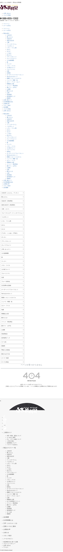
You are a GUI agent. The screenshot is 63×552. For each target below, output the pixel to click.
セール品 (3, 342)
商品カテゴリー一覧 (9, 447)
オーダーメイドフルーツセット (15, 74)
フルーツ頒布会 (5, 281)
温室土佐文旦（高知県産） (8, 205)
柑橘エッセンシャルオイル (14, 78)
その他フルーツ (11, 67)
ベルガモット (10, 46)
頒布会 (8, 151)
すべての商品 (5, 362)
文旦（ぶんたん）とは (10, 523)
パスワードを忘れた (12, 444)
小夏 (8, 42)
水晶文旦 (9, 38)
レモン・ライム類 (11, 47)
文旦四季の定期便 (6, 285)
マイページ (6, 23)
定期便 (8, 73)
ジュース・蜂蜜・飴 (12, 80)
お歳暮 (8, 89)
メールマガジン (8, 538)
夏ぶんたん (10, 37)
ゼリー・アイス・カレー (13, 82)
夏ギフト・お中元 (11, 87)
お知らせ (6, 532)
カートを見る (7, 25)
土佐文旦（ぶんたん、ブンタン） (10, 193)
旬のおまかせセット (12, 76)
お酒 (8, 92)
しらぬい (9, 53)
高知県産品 (4, 333)
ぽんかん (9, 55)
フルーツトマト (11, 69)
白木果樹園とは (8, 520)
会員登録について (11, 443)
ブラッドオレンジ (11, 56)
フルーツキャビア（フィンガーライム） (12, 213)
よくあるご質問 (11, 437)
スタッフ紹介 (7, 105)
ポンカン (3, 237)
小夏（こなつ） (5, 209)
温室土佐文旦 (10, 40)
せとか (8, 51)
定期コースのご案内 (9, 526)
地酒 (2, 309)
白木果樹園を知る (8, 101)
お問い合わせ (7, 13)
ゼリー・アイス (11, 160)
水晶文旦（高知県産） (7, 201)
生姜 (8, 71)
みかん (8, 49)
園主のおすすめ (5, 354)
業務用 (8, 98)
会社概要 (5, 107)
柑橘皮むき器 (10, 83)
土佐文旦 (9, 35)
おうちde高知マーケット (13, 501)
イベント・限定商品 (12, 85)
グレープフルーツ (11, 58)
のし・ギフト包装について (14, 439)
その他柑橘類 (10, 60)
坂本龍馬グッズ (11, 96)
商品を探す (6, 33)
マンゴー (9, 64)
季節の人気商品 (5, 350)
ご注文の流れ (10, 441)
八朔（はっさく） (6, 249)
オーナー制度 (5, 358)
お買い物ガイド (7, 100)
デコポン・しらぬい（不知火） (9, 233)
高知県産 (9, 94)
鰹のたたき (10, 91)
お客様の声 (6, 103)
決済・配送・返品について (14, 435)
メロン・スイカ (11, 65)
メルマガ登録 (7, 15)
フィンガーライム (11, 44)
